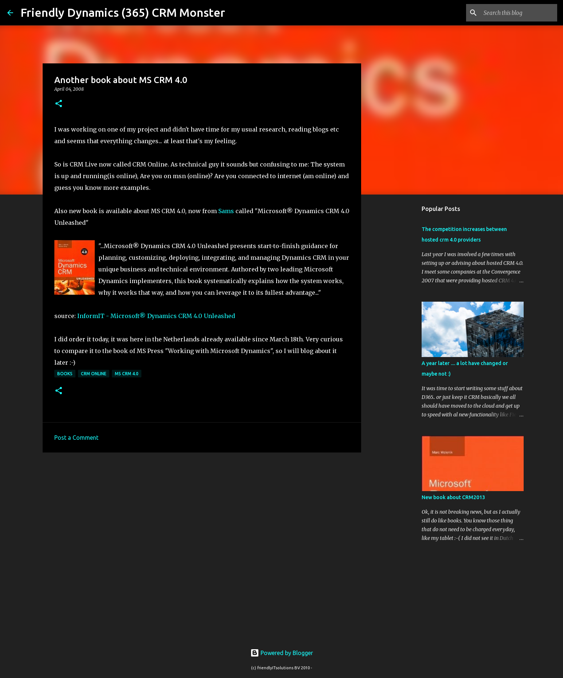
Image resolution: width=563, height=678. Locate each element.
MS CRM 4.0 (126, 373)
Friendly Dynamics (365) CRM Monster (122, 12)
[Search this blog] (519, 12)
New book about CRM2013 (453, 497)
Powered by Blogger (281, 653)
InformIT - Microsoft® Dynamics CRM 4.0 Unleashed (156, 316)
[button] (58, 104)
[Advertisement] (202, 514)
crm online (93, 373)
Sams (226, 211)
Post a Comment (76, 437)
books (65, 373)
